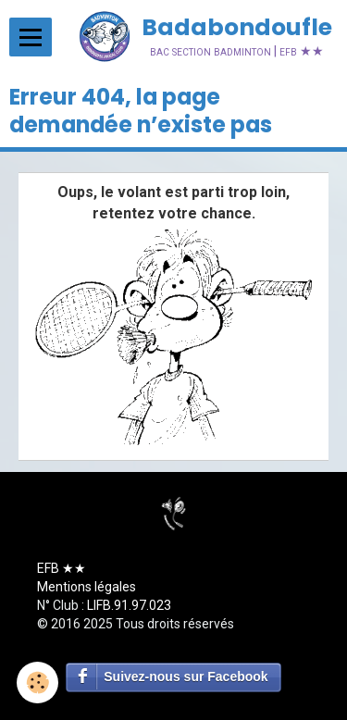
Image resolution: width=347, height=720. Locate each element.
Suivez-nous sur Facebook (185, 676)
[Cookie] (37, 682)
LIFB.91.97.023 (129, 605)
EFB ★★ (61, 568)
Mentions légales (86, 586)
